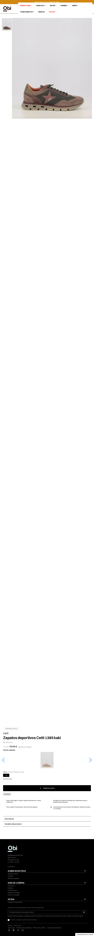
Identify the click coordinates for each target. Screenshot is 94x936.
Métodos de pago (14, 892)
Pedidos (10, 888)
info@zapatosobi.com (15, 855)
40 (6, 775)
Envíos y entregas (14, 895)
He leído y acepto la (23, 920)
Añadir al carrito (47, 788)
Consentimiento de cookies (84, 934)
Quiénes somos (13, 874)
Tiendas (10, 876)
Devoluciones (12, 890)
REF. (4, 742)
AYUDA (11, 899)
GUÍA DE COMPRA (16, 883)
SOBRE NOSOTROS (17, 871)
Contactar (11, 866)
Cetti (5, 733)
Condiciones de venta (54, 928)
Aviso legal (11, 928)
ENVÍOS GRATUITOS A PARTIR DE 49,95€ (47, 2)
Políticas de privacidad (23, 928)
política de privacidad (29, 920)
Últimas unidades (13, 878)
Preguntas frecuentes (15, 902)
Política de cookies (39, 928)
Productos (11, 886)
